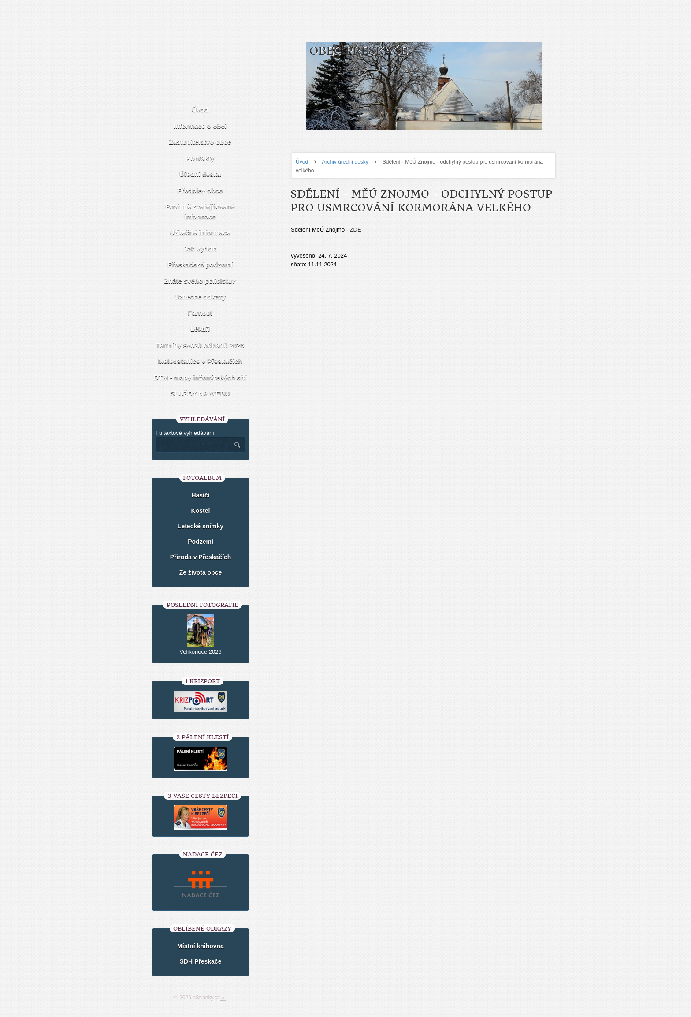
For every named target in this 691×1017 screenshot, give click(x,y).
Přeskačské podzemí (200, 264)
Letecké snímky (200, 526)
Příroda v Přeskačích (200, 557)
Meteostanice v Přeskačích (200, 361)
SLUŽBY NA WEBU (200, 393)
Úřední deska (200, 174)
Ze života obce (200, 572)
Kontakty (200, 158)
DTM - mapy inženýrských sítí (200, 377)
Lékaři (200, 329)
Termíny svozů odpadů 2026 (200, 345)
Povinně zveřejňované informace (200, 211)
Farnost (200, 313)
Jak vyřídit (200, 248)
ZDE (355, 229)
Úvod (302, 162)
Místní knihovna (200, 946)
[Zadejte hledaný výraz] (193, 445)
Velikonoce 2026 (200, 651)
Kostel (200, 510)
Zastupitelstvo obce (200, 142)
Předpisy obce (200, 190)
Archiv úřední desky (345, 162)
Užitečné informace (200, 232)
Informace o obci (200, 126)
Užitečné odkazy (200, 296)
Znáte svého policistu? (200, 280)
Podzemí (200, 541)
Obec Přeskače (358, 51)
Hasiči (200, 495)
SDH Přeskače (201, 961)
